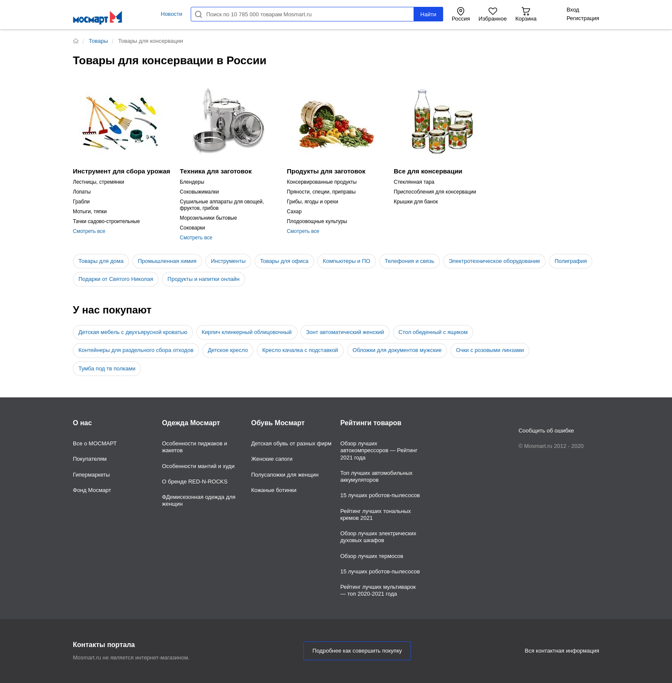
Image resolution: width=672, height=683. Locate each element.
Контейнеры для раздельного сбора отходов (135, 350)
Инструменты (228, 261)
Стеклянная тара (414, 182)
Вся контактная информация (562, 650)
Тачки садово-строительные (106, 221)
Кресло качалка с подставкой (300, 350)
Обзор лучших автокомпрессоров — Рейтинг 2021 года (378, 450)
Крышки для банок (416, 202)
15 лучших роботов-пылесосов (380, 495)
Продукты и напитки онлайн (204, 279)
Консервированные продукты (322, 182)
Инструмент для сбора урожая (121, 171)
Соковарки (192, 228)
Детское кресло (228, 350)
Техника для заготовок (216, 171)
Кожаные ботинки (274, 490)
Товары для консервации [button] (150, 41)
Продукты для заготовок (326, 171)
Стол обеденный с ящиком (433, 332)
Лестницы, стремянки (98, 182)
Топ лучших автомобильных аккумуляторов (376, 476)
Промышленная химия (167, 261)
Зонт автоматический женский (345, 332)
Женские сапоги (272, 459)
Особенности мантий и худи (198, 466)
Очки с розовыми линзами (490, 350)
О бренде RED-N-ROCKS (195, 481)
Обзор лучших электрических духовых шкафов (378, 536)
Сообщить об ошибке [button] (546, 430)
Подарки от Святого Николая (115, 279)
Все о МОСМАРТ (95, 443)
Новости (171, 14)
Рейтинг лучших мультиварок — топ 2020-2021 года (378, 590)
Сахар (294, 212)
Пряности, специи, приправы (321, 192)
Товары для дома (100, 261)
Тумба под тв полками (106, 368)
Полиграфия (571, 261)
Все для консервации (428, 171)
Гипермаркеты (91, 474)
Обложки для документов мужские (397, 350)
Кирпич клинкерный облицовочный (247, 332)
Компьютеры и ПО (346, 261)
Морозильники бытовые (208, 218)
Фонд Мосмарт (92, 490)
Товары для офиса (284, 261)
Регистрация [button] (583, 18)
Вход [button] (573, 9)
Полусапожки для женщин (284, 474)
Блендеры (192, 182)
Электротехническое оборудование (494, 261)
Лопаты (82, 192)
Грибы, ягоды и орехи (312, 202)
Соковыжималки (199, 192)
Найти (428, 14)
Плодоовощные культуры (317, 221)
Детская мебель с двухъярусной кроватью (132, 332)
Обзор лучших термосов (371, 556)
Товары (98, 41)
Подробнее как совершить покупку (357, 650)
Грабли (81, 202)
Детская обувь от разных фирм (291, 443)
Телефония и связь (410, 261)
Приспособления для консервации (435, 192)
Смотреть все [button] (89, 231)
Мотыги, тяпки (90, 212)
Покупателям (90, 459)
